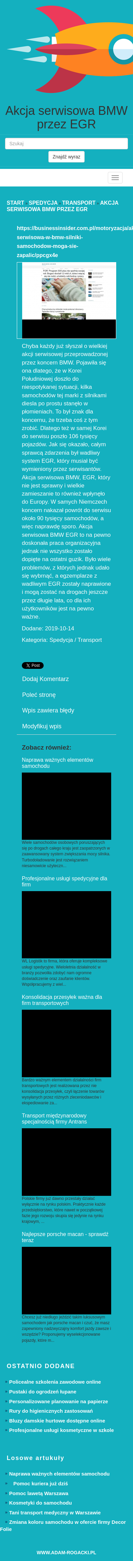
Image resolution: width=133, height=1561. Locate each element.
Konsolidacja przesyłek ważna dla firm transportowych (62, 1000)
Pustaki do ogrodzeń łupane (42, 1391)
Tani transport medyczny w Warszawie (55, 1512)
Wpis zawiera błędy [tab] (48, 710)
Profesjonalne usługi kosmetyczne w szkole (61, 1430)
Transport (79, 203)
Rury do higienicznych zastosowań (51, 1411)
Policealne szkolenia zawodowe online (55, 1382)
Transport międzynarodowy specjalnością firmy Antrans (54, 1119)
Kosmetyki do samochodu (40, 1503)
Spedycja (43, 203)
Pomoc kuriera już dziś (38, 1483)
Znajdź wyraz (66, 156)
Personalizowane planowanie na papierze (58, 1401)
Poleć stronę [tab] (39, 694)
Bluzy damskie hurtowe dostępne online (57, 1421)
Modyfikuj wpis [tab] (41, 726)
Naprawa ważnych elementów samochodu (59, 1474)
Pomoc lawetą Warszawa (38, 1493)
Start (15, 203)
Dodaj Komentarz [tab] (45, 679)
